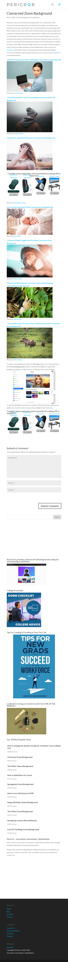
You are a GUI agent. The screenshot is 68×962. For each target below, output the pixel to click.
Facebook (10, 934)
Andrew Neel (18, 133)
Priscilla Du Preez (20, 203)
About (9, 909)
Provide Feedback (13, 931)
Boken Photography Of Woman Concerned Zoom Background (31, 138)
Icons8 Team (18, 93)
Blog (8, 911)
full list (56, 53)
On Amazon (13, 194)
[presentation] (24, 498)
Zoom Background (23, 17)
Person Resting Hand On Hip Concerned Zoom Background (30, 207)
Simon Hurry (18, 319)
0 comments (35, 17)
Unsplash (10, 50)
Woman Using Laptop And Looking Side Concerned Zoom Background (34, 60)
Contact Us (11, 928)
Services (10, 917)
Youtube (10, 936)
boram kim (17, 236)
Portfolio (10, 914)
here (51, 408)
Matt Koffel (18, 279)
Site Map (10, 947)
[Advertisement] (34, 539)
